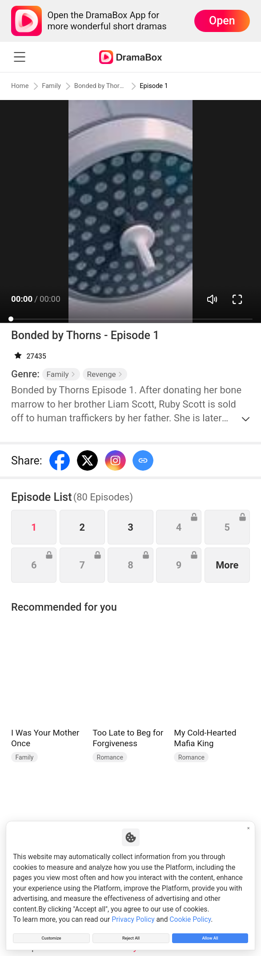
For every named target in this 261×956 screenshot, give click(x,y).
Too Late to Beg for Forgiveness (127, 738)
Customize (51, 935)
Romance (110, 757)
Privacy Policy (133, 913)
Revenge (105, 374)
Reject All (130, 935)
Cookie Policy (190, 913)
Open (222, 20)
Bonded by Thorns (112, 86)
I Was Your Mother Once (45, 738)
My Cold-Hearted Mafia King (205, 738)
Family (60, 86)
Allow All (210, 935)
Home (22, 86)
